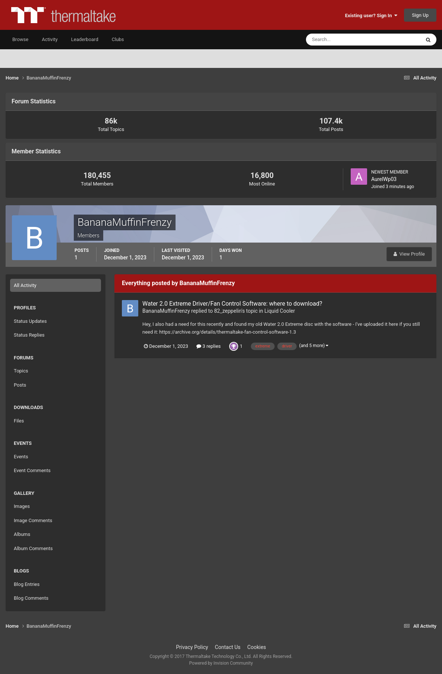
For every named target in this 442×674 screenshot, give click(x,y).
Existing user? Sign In (371, 15)
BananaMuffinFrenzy (166, 311)
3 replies (208, 346)
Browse (20, 39)
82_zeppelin (227, 311)
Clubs (118, 39)
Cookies (256, 647)
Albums (22, 534)
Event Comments (32, 470)
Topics (21, 371)
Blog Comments (31, 598)
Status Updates (30, 321)
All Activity (25, 285)
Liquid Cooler (279, 311)
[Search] (340, 40)
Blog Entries (27, 584)
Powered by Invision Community (221, 663)
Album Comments (33, 548)
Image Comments (33, 520)
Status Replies (29, 335)
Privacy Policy (192, 647)
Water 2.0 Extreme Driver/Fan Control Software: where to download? (232, 303)
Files (19, 421)
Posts (20, 385)
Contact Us (228, 647)
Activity (50, 39)
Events (21, 456)
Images (22, 506)
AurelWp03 (384, 179)
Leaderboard (84, 39)
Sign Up (420, 15)
